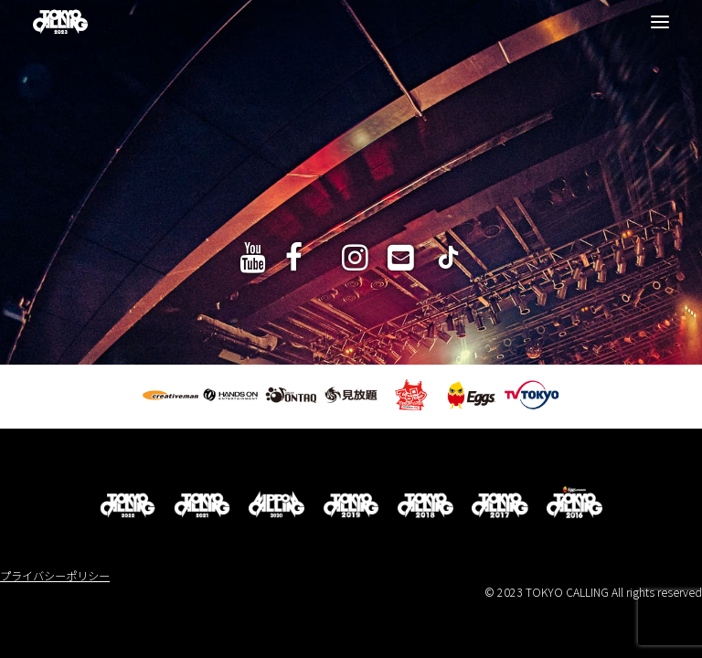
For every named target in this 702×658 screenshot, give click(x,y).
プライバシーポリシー (55, 576)
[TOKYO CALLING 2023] (60, 22)
